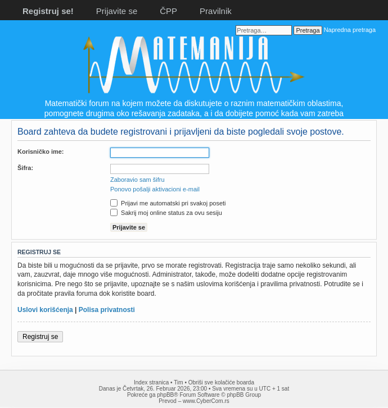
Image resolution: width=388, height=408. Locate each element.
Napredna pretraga (350, 29)
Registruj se (40, 337)
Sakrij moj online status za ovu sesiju (166, 212)
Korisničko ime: (40, 151)
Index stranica (151, 382)
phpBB (165, 395)
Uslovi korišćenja (45, 310)
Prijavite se (116, 11)
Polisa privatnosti (107, 310)
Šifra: (25, 167)
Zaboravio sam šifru (137, 179)
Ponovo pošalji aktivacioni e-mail (155, 189)
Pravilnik (216, 11)
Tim (178, 382)
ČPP (168, 11)
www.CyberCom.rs (206, 401)
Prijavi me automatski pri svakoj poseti (168, 203)
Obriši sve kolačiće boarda (221, 382)
